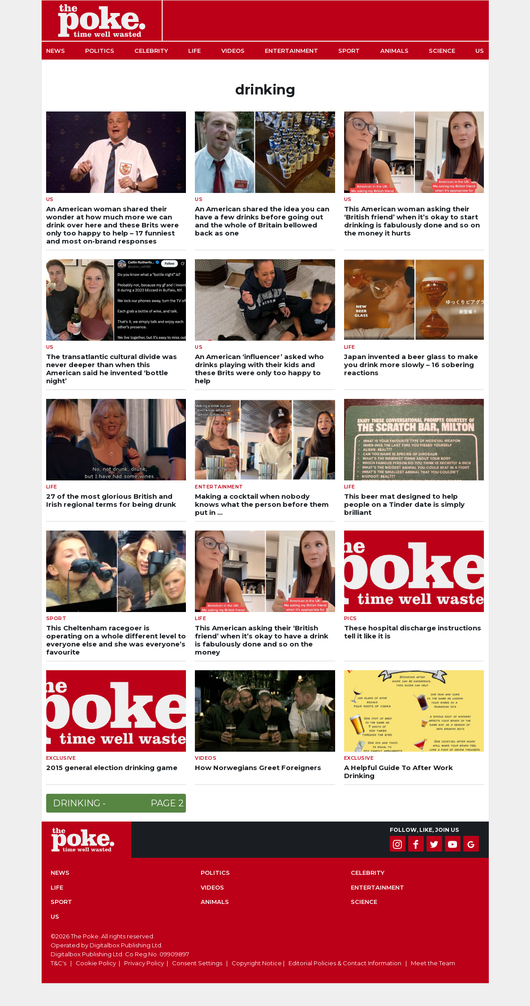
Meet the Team (433, 963)
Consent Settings (197, 963)
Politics (99, 50)
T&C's (58, 963)
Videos (233, 50)
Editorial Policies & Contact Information (345, 963)
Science (442, 50)
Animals (394, 50)
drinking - (118, 803)
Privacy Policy (144, 963)
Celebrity (151, 50)
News (55, 50)
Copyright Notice (257, 963)
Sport (349, 50)
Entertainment (291, 50)
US (479, 50)
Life (194, 50)
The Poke (102, 20)
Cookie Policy (96, 963)
